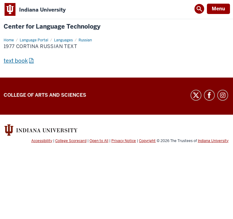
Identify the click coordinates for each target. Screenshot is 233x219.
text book (16, 60)
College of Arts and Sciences (45, 95)
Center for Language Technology (52, 26)
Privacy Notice (123, 140)
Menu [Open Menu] (218, 8)
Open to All (98, 140)
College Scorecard (70, 140)
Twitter (196, 95)
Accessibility (41, 140)
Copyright (147, 140)
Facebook (209, 95)
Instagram (222, 95)
